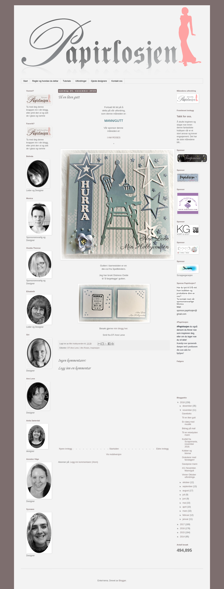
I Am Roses (84, 348)
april (185, 507)
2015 (182, 532)
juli (184, 494)
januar (186, 519)
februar (186, 515)
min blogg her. (120, 328)
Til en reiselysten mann (190, 433)
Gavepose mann (189, 464)
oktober (186, 482)
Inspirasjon (94, 348)
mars (185, 511)
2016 (182, 528)
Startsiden (114, 449)
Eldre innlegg (162, 449)
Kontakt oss (116, 81)
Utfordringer (80, 81)
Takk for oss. (184, 116)
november (187, 410)
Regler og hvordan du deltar (45, 81)
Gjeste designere (99, 81)
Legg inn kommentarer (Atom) (84, 462)
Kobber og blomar (187, 451)
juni (184, 498)
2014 (182, 536)
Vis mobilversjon (113, 454)
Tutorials (67, 81)
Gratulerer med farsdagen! (189, 458)
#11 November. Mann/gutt (189, 469)
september (188, 486)
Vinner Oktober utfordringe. (189, 475)
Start (25, 81)
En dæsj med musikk (188, 423)
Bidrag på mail (188, 428)
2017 (182, 524)
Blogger (122, 580)
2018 (182, 402)
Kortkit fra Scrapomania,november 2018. (190, 443)
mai (185, 503)
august (186, 490)
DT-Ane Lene (73, 348)
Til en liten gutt (189, 417)
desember (187, 406)
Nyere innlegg (65, 449)
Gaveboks (186, 413)
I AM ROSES (113, 137)
